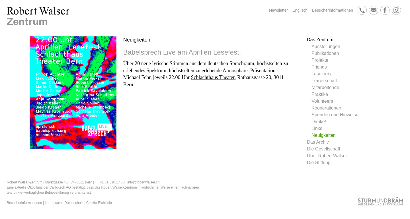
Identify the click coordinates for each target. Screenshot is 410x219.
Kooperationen (326, 108)
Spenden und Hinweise (334, 114)
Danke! (318, 121)
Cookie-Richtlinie (99, 203)
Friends (319, 67)
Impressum (53, 203)
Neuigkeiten (323, 135)
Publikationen (325, 53)
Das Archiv (318, 142)
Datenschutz (73, 203)
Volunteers (322, 101)
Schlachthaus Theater (213, 77)
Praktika (319, 94)
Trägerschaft (324, 80)
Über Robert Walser (327, 155)
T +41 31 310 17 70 (109, 182)
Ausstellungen (325, 46)
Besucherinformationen (332, 10)
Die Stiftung (319, 162)
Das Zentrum (320, 39)
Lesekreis (321, 73)
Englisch (300, 10)
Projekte (319, 60)
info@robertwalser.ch (143, 182)
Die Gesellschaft (323, 148)
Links (316, 128)
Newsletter (278, 10)
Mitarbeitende (325, 87)
